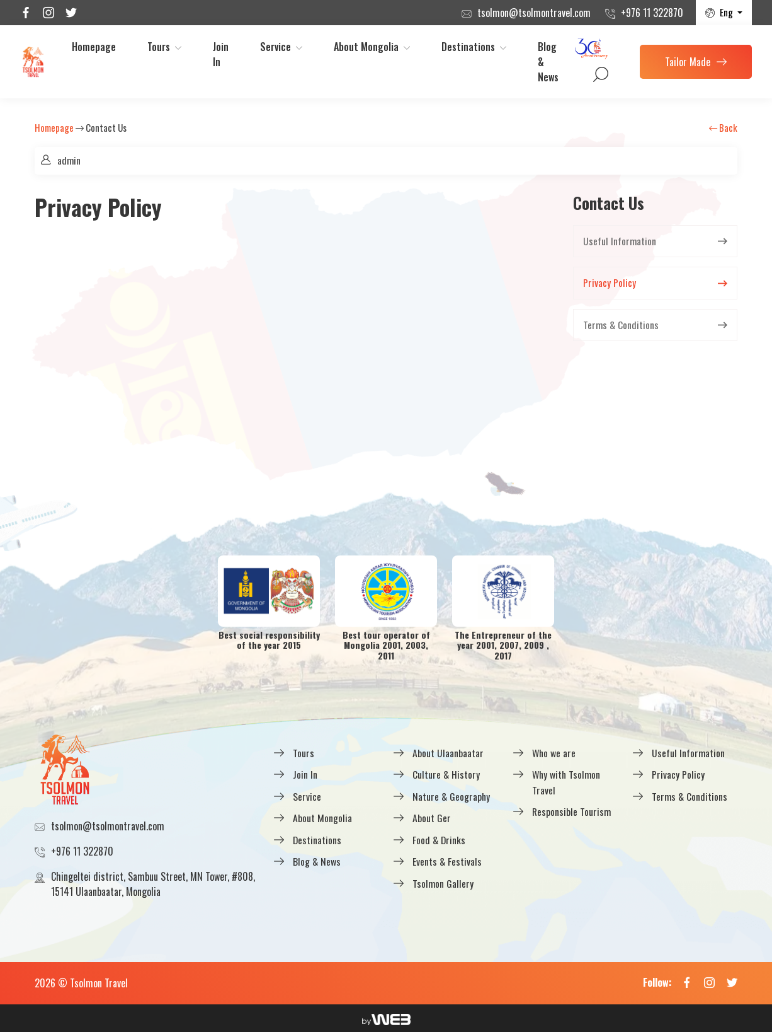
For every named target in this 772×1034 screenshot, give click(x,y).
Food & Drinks (439, 839)
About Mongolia (366, 46)
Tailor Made (696, 61)
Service (275, 46)
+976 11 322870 (652, 12)
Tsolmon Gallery (443, 882)
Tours (158, 46)
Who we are (554, 754)
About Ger (431, 818)
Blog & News (548, 61)
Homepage (94, 46)
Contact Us (106, 127)
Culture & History (446, 775)
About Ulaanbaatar (448, 754)
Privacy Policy (609, 283)
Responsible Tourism (572, 812)
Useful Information (620, 241)
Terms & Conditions (621, 326)
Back (723, 127)
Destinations (468, 46)
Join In (221, 54)
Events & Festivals (447, 861)
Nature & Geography (451, 797)
